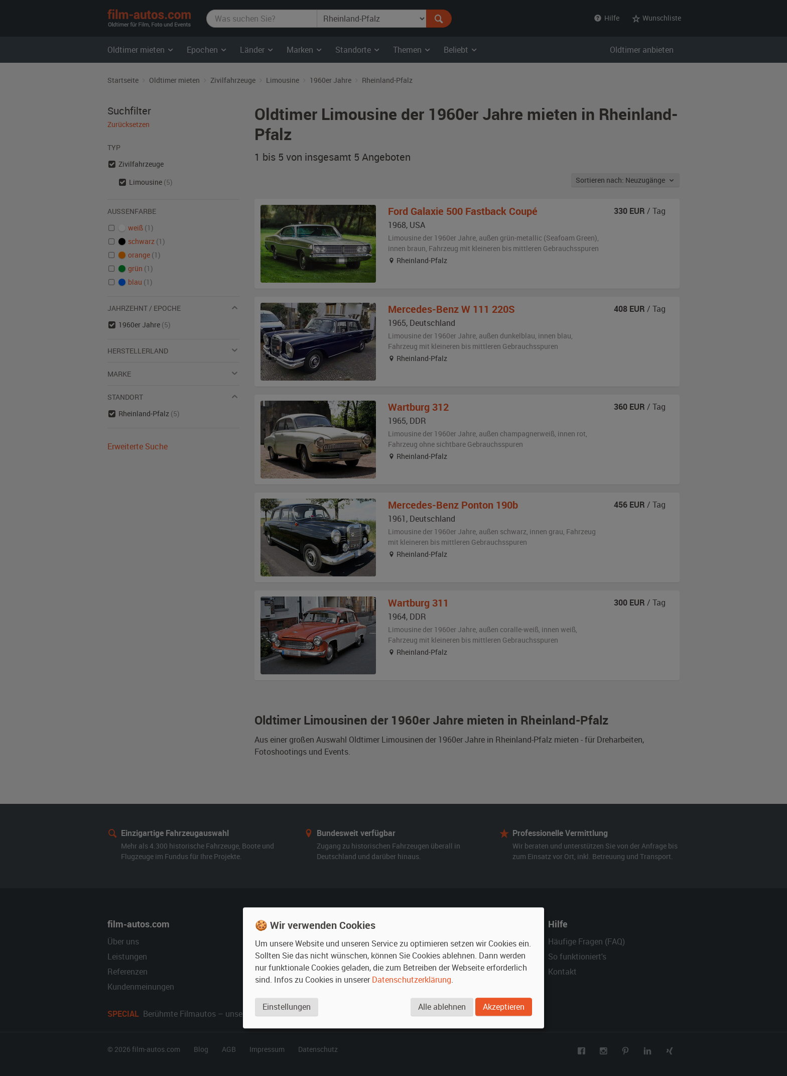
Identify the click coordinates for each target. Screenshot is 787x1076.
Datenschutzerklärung (411, 980)
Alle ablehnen (441, 1007)
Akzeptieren (503, 1007)
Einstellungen (287, 1007)
